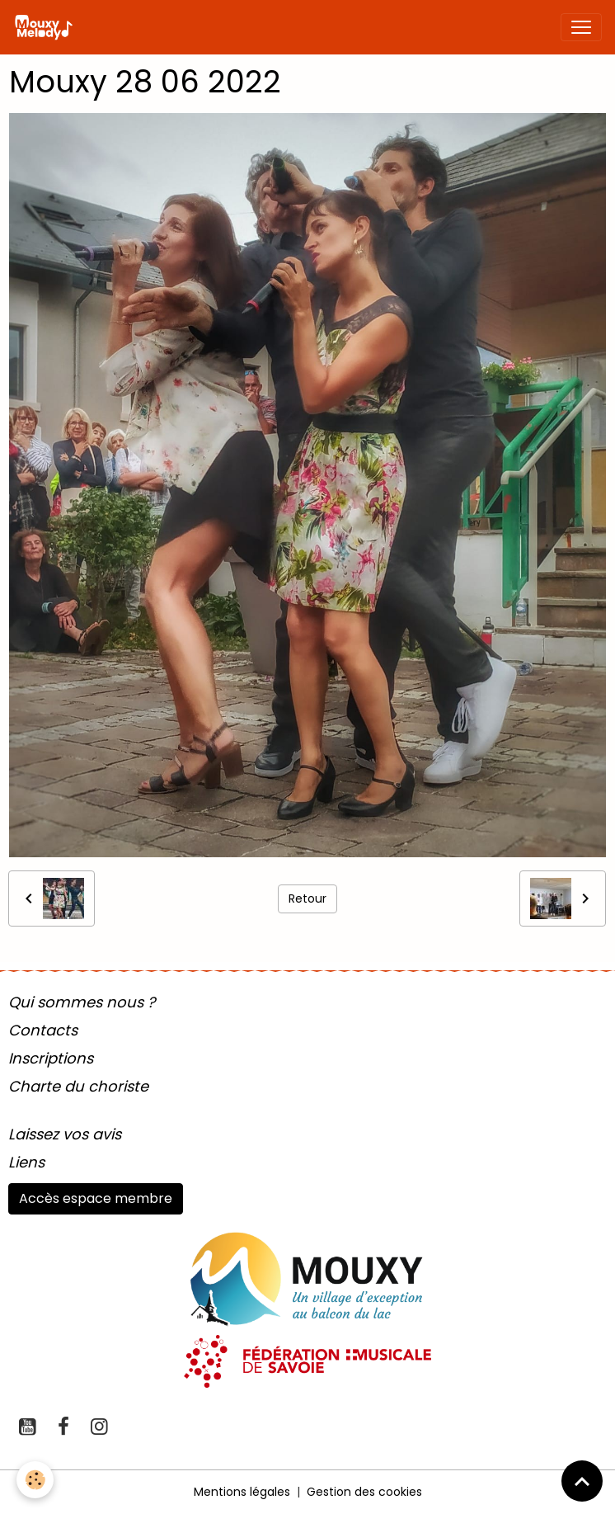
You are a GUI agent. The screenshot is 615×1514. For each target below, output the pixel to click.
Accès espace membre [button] (95, 1198)
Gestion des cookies (364, 1491)
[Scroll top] (582, 1481)
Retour (307, 898)
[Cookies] (35, 1479)
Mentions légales (242, 1491)
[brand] (46, 27)
